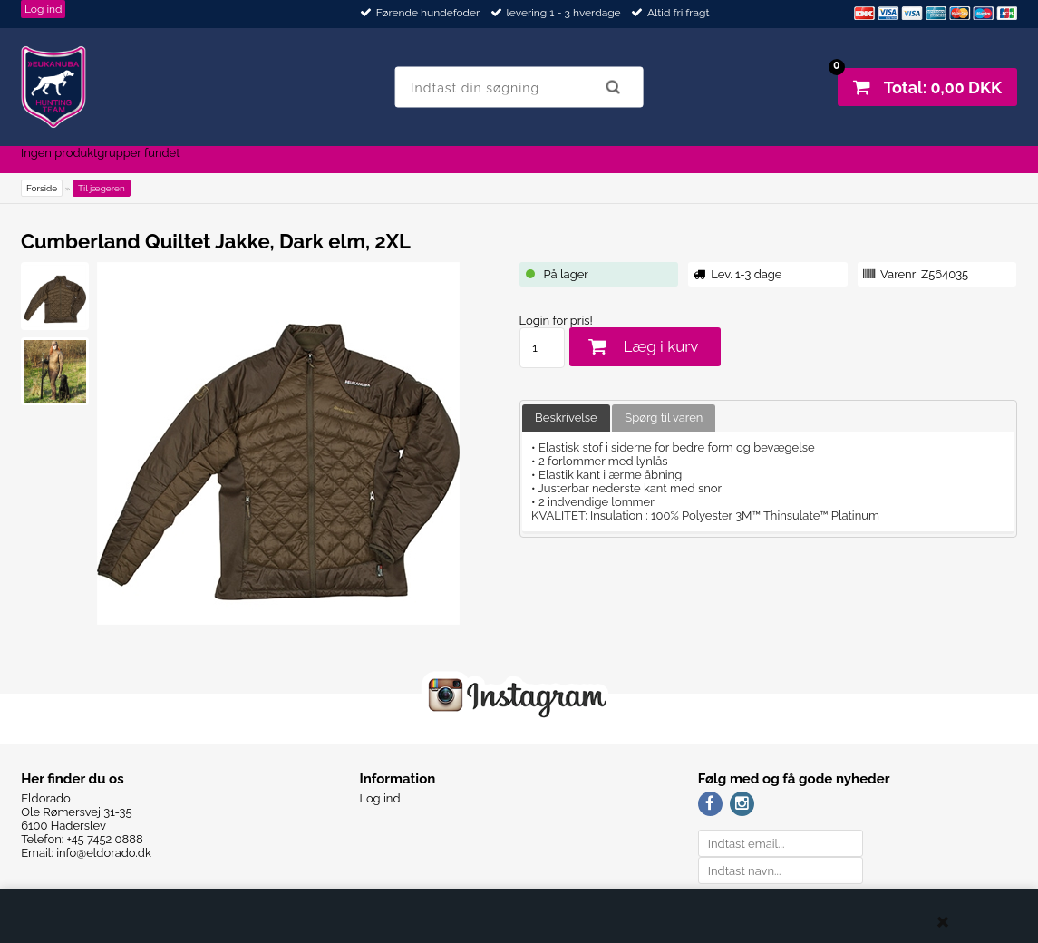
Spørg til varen (664, 417)
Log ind (43, 9)
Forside (41, 188)
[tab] (566, 418)
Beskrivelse (566, 417)
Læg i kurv (661, 346)
